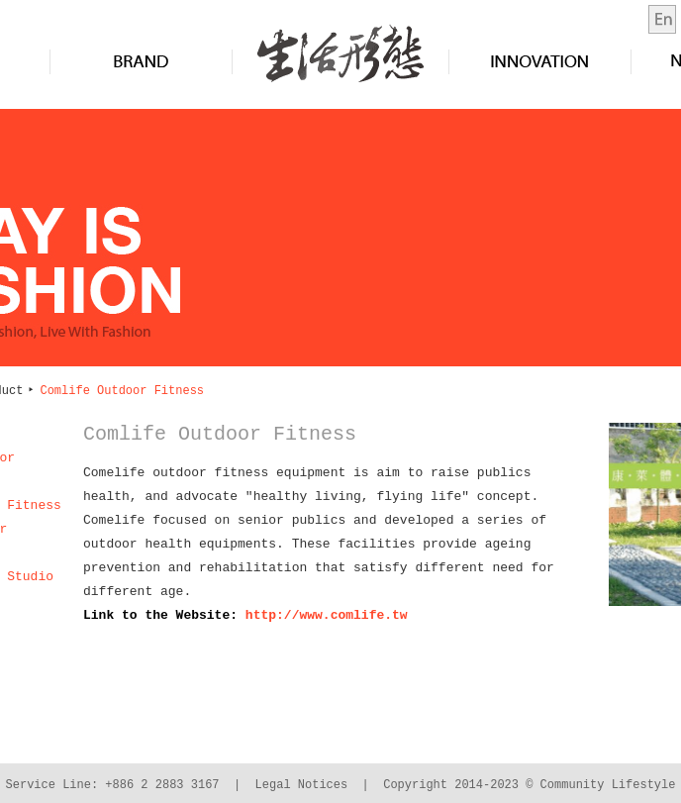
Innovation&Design (540, 60)
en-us (662, 19)
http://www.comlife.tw (326, 616)
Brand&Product (141, 60)
